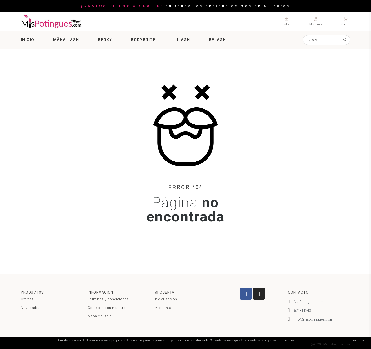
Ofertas (27, 299)
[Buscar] (326, 40)
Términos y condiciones (108, 299)
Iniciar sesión (166, 299)
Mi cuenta (163, 308)
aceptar (358, 340)
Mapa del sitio (100, 316)
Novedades (30, 308)
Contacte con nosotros (108, 308)
